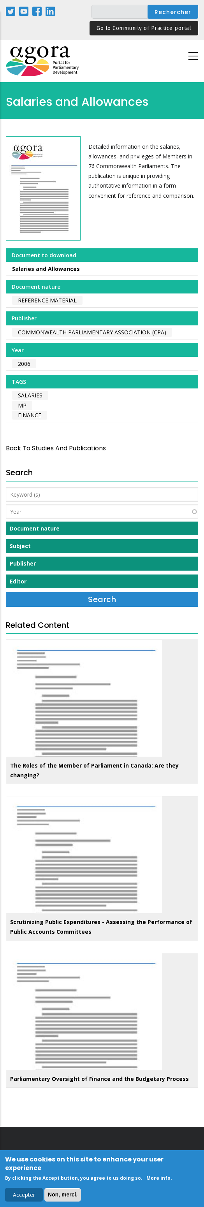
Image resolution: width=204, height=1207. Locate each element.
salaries (30, 395)
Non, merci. (62, 1196)
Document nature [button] (35, 528)
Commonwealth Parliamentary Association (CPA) (92, 332)
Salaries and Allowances (46, 268)
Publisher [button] (23, 563)
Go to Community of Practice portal (144, 28)
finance (29, 415)
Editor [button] (18, 581)
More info (158, 1179)
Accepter (24, 1196)
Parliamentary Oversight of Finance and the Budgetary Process (99, 1078)
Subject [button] (20, 546)
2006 (24, 363)
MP (22, 405)
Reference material (47, 300)
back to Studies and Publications (56, 448)
